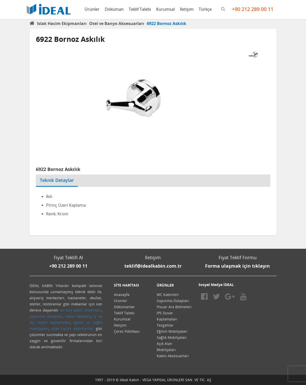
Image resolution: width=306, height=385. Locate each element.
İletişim (187, 9)
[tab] (81, 177)
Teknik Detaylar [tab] (57, 180)
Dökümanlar (124, 306)
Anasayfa (121, 294)
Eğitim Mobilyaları (172, 331)
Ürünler (92, 9)
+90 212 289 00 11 (252, 9)
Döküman (114, 9)
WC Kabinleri (168, 294)
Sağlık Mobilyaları (172, 337)
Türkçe (205, 9)
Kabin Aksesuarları (173, 355)
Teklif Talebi (140, 9)
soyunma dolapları (46, 316)
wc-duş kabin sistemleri (81, 310)
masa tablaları (78, 316)
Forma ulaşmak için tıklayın (237, 266)
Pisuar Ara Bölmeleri (174, 306)
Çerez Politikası (127, 331)
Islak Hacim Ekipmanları (62, 23)
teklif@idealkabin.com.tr (153, 266)
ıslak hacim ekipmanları (72, 328)
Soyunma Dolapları (173, 300)
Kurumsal (165, 9)
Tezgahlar (165, 325)
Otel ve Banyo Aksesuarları (116, 23)
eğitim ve (81, 322)
